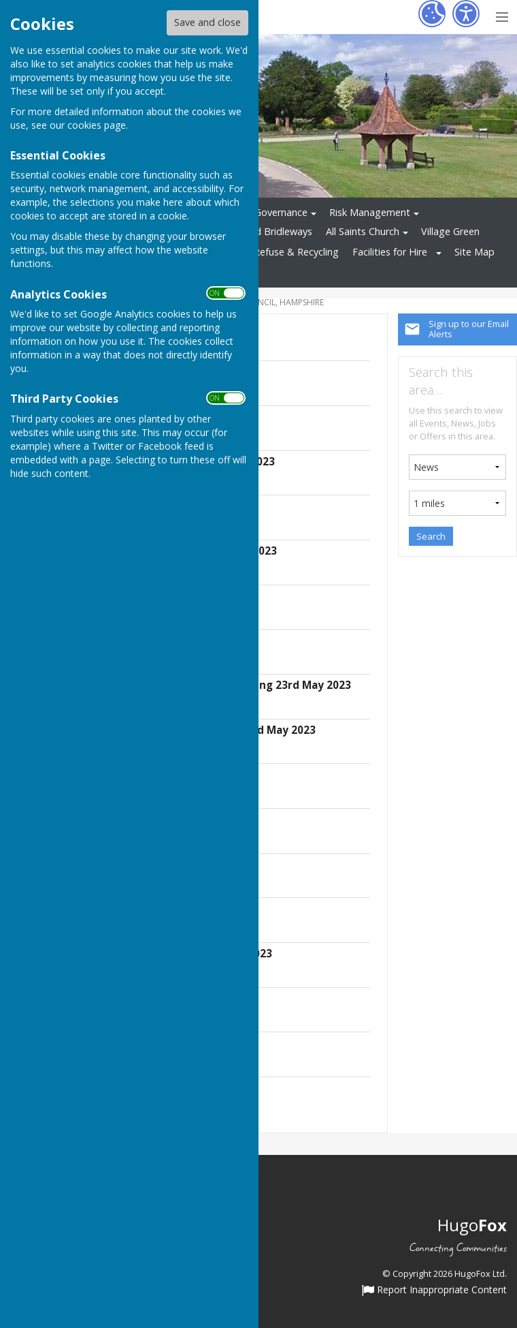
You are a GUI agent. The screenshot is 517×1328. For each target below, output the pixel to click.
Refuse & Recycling (296, 251)
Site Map (474, 251)
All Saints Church (362, 231)
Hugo (472, 1225)
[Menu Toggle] (501, 15)
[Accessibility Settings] (466, 13)
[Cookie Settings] (432, 13)
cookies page (96, 125)
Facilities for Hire (389, 251)
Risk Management (369, 212)
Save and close (207, 22)
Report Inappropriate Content (434, 1290)
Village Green (450, 231)
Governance (280, 212)
